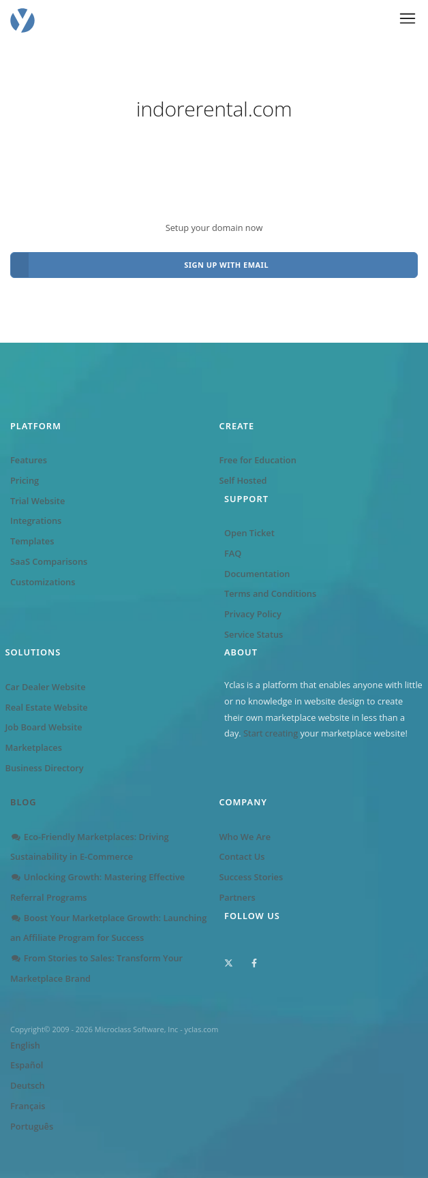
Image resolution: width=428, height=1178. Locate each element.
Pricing (24, 480)
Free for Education (257, 460)
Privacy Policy (252, 614)
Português (31, 1126)
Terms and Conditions (270, 593)
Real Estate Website (46, 707)
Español (26, 1065)
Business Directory (44, 768)
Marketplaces (33, 747)
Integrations (35, 520)
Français (27, 1106)
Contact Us (242, 856)
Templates (32, 541)
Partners (237, 897)
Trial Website (37, 501)
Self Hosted (243, 480)
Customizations (42, 582)
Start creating (270, 733)
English (25, 1045)
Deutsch (27, 1085)
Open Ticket (249, 533)
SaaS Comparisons (48, 561)
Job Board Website (43, 727)
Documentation (257, 574)
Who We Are (245, 837)
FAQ (232, 553)
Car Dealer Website (45, 687)
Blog (23, 802)
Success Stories (251, 877)
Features (28, 460)
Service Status (253, 634)
